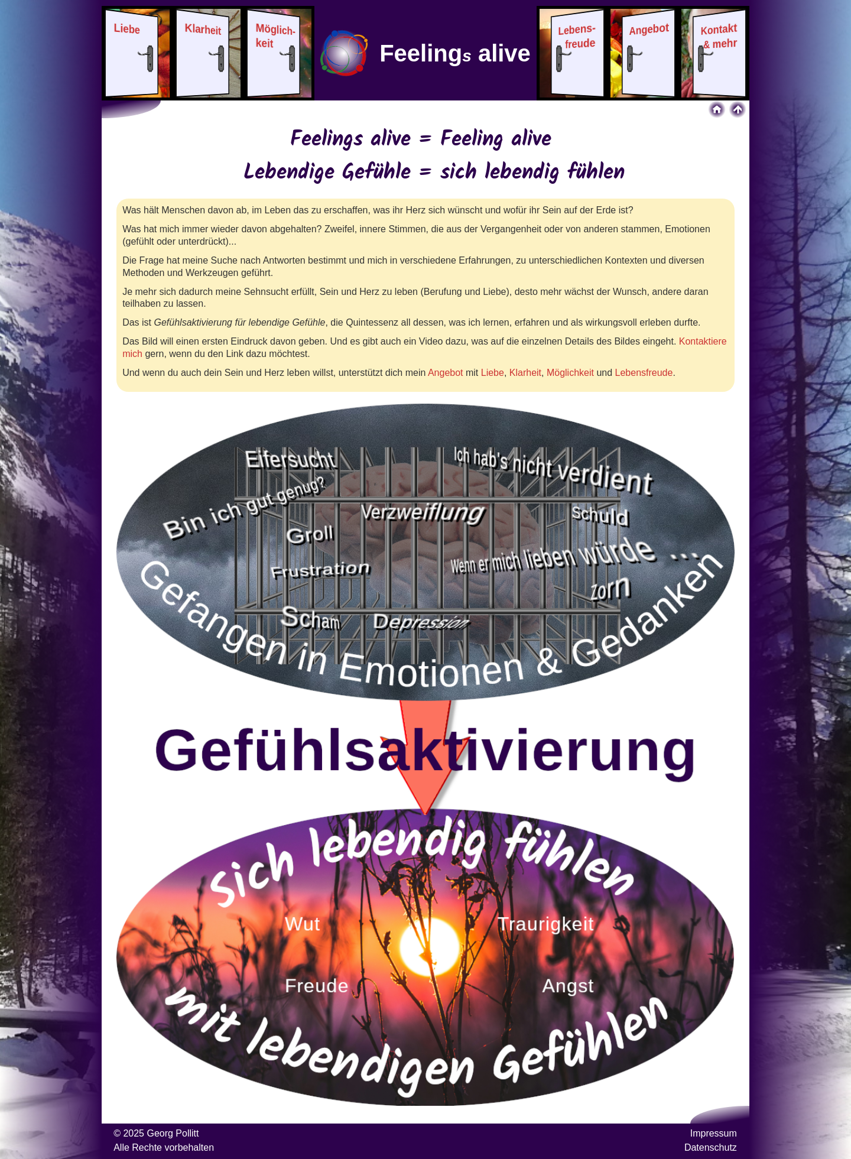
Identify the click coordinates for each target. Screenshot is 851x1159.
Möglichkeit (570, 373)
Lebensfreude (644, 373)
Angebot (445, 373)
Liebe (492, 373)
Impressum (713, 1133)
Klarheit (525, 373)
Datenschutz (710, 1147)
